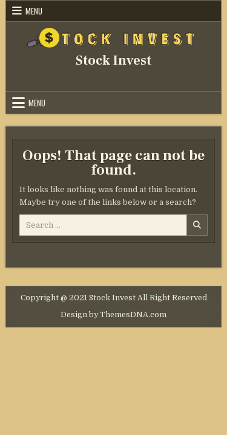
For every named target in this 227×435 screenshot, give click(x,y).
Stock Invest (113, 60)
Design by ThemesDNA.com (113, 315)
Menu (33, 11)
